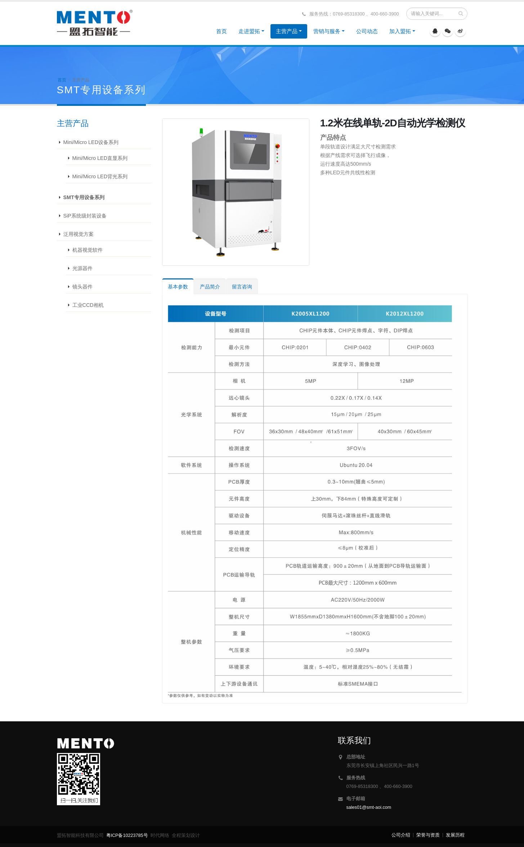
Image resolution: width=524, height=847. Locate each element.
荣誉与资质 (428, 835)
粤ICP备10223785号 (127, 835)
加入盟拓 (400, 31)
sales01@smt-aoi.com (368, 807)
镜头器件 (82, 287)
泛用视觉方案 (78, 234)
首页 (221, 31)
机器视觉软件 (87, 250)
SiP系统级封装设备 (85, 216)
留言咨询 (242, 287)
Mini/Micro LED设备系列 (91, 142)
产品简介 (210, 287)
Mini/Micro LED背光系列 (100, 176)
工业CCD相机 (88, 305)
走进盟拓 (249, 31)
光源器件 (82, 268)
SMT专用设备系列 (83, 197)
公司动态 (367, 31)
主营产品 (286, 31)
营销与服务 (326, 31)
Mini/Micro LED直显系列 (100, 158)
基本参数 (178, 287)
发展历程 (455, 835)
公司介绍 (400, 835)
